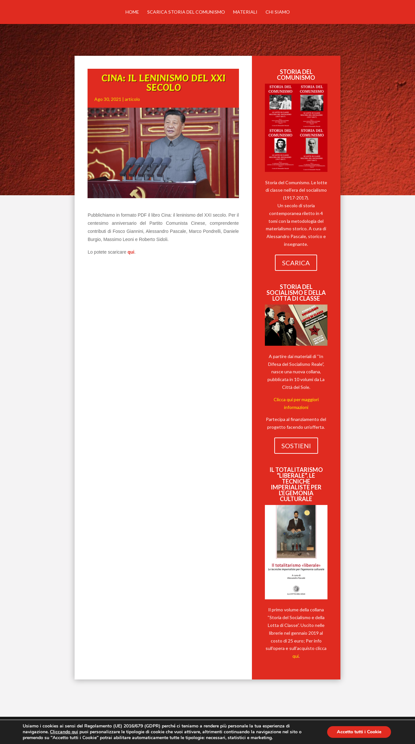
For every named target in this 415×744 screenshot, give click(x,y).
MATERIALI (245, 12)
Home (132, 12)
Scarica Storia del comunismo (186, 12)
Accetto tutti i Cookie (359, 732)
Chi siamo (278, 12)
